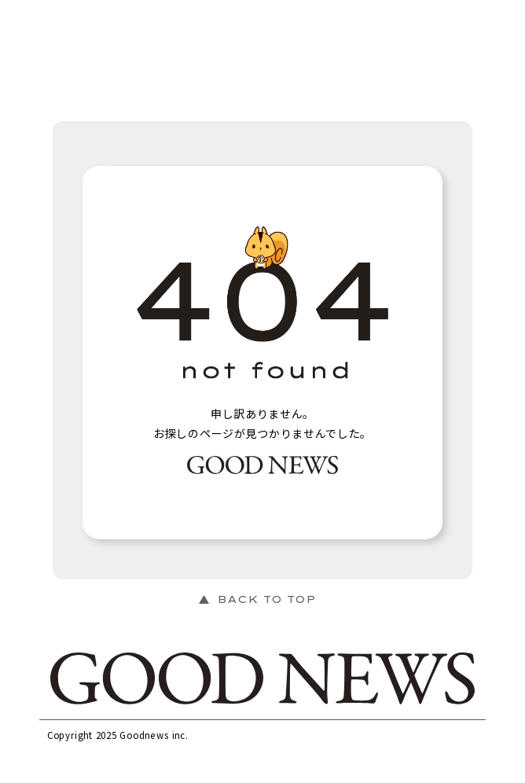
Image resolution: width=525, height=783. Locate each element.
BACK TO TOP (266, 599)
